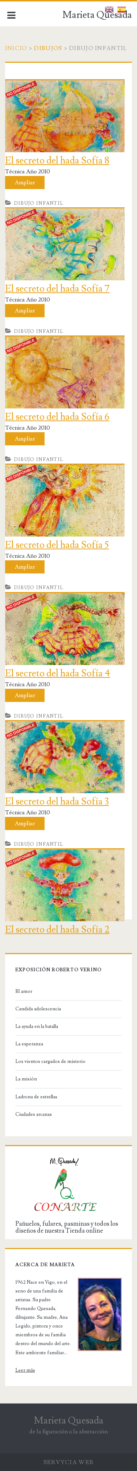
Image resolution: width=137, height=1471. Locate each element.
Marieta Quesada (97, 15)
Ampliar (25, 182)
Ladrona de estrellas (36, 1097)
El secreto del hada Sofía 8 (57, 160)
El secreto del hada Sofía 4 (57, 673)
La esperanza (29, 1044)
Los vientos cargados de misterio (50, 1061)
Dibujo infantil (39, 203)
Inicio (16, 48)
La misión (26, 1079)
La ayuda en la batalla (36, 1026)
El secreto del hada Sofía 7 (57, 289)
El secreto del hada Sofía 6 (57, 417)
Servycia (60, 1462)
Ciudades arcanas (33, 1114)
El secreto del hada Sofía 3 (57, 801)
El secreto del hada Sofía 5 (57, 545)
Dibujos (48, 48)
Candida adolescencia (38, 1009)
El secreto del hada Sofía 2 (57, 929)
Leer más (25, 1370)
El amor (23, 991)
